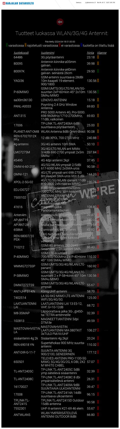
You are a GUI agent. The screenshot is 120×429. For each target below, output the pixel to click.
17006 (18, 125)
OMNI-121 (21, 174)
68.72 (91, 305)
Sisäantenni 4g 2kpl (54, 338)
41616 (18, 207)
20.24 (91, 338)
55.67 (91, 285)
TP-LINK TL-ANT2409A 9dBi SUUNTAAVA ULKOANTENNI (60, 386)
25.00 (91, 125)
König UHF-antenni (54, 291)
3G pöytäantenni (52, 57)
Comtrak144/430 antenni (58, 229)
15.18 (91, 100)
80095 (18, 63)
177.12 (91, 352)
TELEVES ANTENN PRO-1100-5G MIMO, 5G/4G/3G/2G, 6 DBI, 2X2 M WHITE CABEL (63, 362)
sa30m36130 (23, 100)
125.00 (91, 297)
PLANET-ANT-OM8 (26, 131)
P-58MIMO (21, 275)
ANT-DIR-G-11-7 (24, 352)
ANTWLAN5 (22, 415)
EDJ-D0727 (21, 190)
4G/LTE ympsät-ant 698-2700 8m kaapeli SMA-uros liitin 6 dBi (62, 174)
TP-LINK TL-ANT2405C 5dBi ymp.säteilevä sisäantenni (60, 371)
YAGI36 (19, 81)
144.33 (91, 174)
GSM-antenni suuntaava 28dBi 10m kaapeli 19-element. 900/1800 (62, 81)
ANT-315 (20, 116)
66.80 (91, 415)
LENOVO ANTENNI (54, 100)
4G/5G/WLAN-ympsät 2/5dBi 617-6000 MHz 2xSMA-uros (61, 166)
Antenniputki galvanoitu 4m (60, 215)
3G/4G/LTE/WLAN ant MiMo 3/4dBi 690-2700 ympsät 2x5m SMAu (62, 152)
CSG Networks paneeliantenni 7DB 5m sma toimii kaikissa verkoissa (61, 238)
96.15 (91, 394)
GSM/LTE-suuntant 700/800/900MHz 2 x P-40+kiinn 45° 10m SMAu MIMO (63, 256)
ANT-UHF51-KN (24, 291)
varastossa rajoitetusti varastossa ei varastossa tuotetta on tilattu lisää (60, 45)
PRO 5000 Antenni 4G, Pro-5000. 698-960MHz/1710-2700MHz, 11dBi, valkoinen (63, 116)
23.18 (91, 57)
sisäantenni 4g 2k (26, 338)
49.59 (91, 321)
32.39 (91, 313)
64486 (18, 57)
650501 (19, 362)
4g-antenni (21, 144)
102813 (19, 321)
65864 (18, 229)
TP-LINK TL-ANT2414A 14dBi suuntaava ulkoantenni (61, 394)
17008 (18, 394)
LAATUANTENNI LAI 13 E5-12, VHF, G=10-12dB (61, 305)
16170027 (21, 387)
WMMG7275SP (24, 266)
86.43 (91, 247)
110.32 (91, 256)
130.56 (91, 81)
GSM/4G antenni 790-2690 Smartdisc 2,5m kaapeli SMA (61, 247)
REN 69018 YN (24, 344)
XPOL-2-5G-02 (23, 182)
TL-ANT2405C (23, 371)
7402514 (20, 297)
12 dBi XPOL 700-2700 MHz (60, 138)
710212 (19, 247)
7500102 (20, 197)
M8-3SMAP (22, 313)
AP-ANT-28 (21, 225)
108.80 (91, 207)
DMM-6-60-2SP (24, 166)
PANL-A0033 (22, 106)
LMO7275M (22, 152)
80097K (19, 71)
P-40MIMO (21, 256)
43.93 (91, 229)
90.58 (91, 166)
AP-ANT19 (21, 220)
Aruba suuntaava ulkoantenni (61, 225)
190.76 (91, 182)
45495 (18, 160)
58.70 (91, 291)
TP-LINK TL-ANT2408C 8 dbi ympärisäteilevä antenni (60, 379)
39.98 (91, 63)
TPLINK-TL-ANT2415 (21, 402)
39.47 (91, 197)
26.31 (91, 379)
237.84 (91, 152)
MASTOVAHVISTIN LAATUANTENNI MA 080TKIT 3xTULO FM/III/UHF (61, 330)
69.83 (91, 106)
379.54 (91, 225)
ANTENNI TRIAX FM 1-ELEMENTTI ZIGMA (56, 197)
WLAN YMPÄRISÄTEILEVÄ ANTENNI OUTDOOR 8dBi (59, 414)
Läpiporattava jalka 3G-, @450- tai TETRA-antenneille (62, 313)
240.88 (91, 138)
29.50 (91, 71)
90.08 (91, 131)
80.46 (91, 238)
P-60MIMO (21, 92)
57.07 (91, 362)
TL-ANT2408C (23, 379)
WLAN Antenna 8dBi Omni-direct (63, 131)
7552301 (20, 408)
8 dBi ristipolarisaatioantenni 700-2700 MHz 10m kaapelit (60, 189)
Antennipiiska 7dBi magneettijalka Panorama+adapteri (55, 207)
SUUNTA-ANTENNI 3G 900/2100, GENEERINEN (58, 352)
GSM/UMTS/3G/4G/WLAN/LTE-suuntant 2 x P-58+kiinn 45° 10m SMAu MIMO (63, 275)
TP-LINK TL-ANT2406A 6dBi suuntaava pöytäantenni (60, 125)
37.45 (91, 160)
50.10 (91, 144)
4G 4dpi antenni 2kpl (55, 160)
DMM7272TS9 (24, 285)
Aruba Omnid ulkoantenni (58, 220)
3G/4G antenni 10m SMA (58, 144)
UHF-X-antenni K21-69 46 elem (62, 408)
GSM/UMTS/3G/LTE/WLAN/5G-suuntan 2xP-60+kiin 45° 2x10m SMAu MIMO (63, 92)
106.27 (91, 330)
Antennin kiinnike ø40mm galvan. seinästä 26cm (58, 71)
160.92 (91, 220)
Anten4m (20, 215)
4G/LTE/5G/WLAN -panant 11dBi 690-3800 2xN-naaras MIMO (63, 182)
